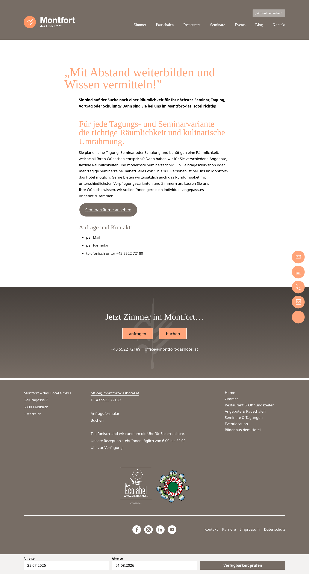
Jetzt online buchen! (269, 13)
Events (240, 25)
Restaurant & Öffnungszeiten (250, 405)
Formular (101, 245)
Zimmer (139, 25)
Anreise (29, 558)
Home (230, 392)
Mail (96, 237)
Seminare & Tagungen (244, 417)
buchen (173, 334)
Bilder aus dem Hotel (243, 429)
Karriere (229, 529)
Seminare (217, 25)
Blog (259, 25)
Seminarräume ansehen (108, 210)
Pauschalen (164, 25)
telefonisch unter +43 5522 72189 (114, 253)
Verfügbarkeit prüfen (242, 565)
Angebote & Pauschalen (245, 411)
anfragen (137, 334)
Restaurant (191, 25)
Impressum (250, 529)
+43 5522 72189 (126, 349)
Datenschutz (274, 529)
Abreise (117, 558)
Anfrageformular (105, 413)
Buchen (97, 420)
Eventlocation (236, 423)
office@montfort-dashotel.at (171, 349)
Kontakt (279, 25)
